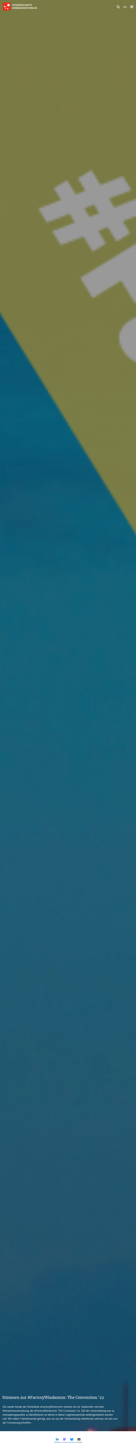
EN (125, 6)
